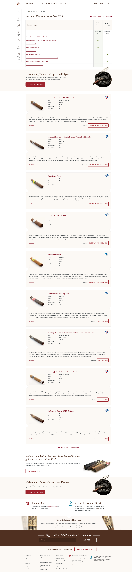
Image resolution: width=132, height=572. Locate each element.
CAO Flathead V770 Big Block (33, 54)
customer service (52, 506)
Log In (102, 3)
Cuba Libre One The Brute (32, 47)
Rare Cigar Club (103, 321)
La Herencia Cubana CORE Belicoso (34, 65)
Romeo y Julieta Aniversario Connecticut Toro (37, 61)
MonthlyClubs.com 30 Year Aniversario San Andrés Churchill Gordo (42, 58)
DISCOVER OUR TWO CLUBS (35, 84)
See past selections (34, 471)
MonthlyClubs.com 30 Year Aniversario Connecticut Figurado (41, 40)
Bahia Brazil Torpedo (31, 44)
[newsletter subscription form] (57, 540)
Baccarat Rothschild (31, 51)
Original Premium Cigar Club (98, 125)
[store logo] (18, 2)
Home (27, 11)
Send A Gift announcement (85, 549)
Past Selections (34, 11)
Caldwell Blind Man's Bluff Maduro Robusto (36, 37)
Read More (31, 125)
